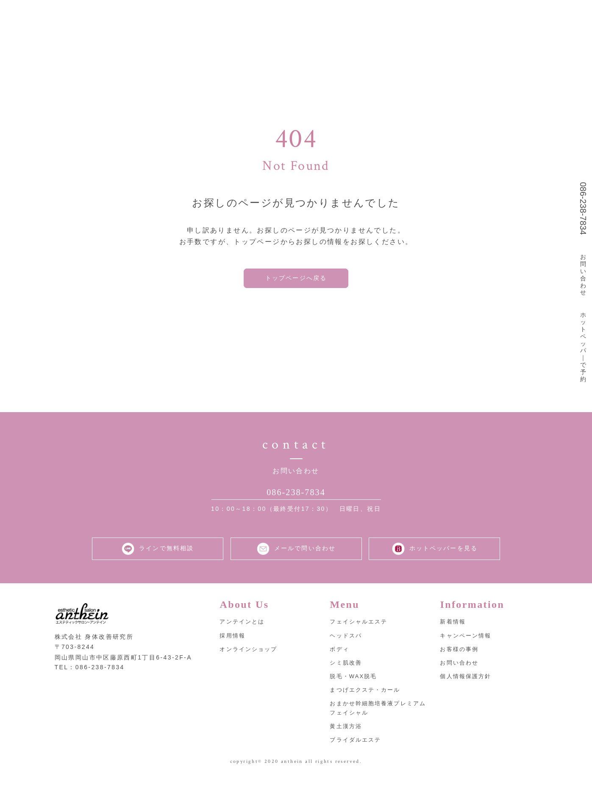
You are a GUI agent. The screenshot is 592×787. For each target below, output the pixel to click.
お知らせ (449, 15)
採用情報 (400, 15)
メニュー (302, 15)
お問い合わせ (583, 274)
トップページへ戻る (296, 280)
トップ (186, 15)
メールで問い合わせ (296, 558)
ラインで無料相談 (157, 558)
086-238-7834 (583, 208)
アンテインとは (242, 15)
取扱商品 (351, 15)
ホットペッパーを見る (434, 558)
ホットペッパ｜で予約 (583, 346)
